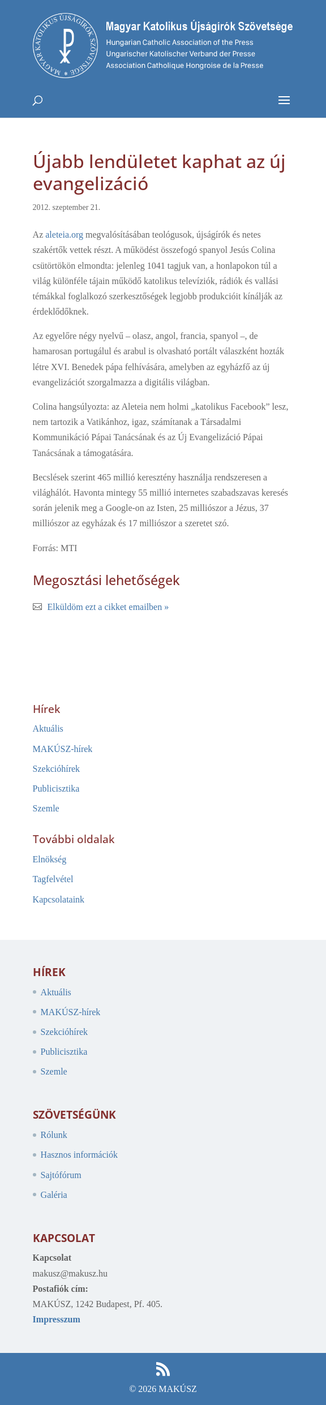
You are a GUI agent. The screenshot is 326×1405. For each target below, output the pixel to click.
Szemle (46, 808)
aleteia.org (65, 234)
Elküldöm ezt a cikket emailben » (108, 607)
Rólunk (54, 1135)
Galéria (54, 1195)
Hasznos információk (79, 1154)
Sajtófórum (61, 1175)
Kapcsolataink (59, 899)
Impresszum (56, 1319)
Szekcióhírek (56, 769)
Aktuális (48, 728)
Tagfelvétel (53, 879)
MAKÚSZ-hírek (63, 749)
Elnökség (50, 859)
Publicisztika (56, 788)
